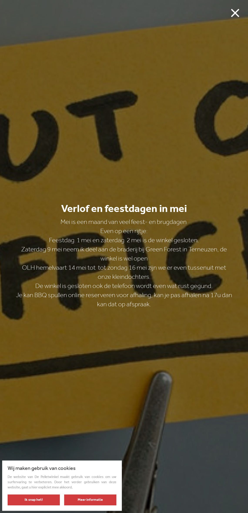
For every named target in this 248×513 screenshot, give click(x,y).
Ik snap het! (34, 500)
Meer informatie (90, 500)
